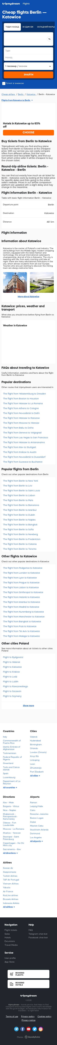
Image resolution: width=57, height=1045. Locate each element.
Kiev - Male (8, 803)
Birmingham (36, 745)
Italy (5, 737)
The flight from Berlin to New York (20, 481)
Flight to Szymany (12, 696)
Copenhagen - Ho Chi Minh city (13, 844)
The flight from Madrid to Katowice (21, 607)
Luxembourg (9, 777)
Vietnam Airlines (11, 884)
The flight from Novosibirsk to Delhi (21, 413)
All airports (35, 841)
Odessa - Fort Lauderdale (9, 824)
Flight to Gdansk (11, 662)
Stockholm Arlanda (39, 830)
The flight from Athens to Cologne (21, 408)
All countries (9, 787)
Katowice (31, 94)
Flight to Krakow (11, 672)
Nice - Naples (9, 810)
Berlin (21, 94)
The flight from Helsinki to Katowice (21, 597)
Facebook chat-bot (38, 938)
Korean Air (8, 868)
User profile (10, 958)
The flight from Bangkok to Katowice (22, 621)
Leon (32, 764)
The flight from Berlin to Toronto (19, 549)
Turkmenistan (9, 753)
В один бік (28, 27)
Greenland (8, 763)
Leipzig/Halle (36, 806)
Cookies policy (44, 1016)
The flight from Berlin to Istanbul (19, 510)
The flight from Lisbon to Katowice (21, 587)
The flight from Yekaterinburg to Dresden (24, 394)
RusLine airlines (10, 895)
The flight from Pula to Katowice (19, 626)
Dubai (33, 822)
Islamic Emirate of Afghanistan (11, 748)
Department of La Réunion (11, 782)
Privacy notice (28, 1020)
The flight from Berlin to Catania (20, 544)
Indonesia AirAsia (11, 903)
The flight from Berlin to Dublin (19, 515)
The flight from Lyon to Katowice (20, 578)
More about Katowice (28, 296)
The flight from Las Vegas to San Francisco (25, 437)
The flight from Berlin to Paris (18, 500)
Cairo (32, 810)
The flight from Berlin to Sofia (18, 529)
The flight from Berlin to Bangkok (20, 525)
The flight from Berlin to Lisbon (19, 495)
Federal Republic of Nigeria (12, 758)
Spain (5, 773)
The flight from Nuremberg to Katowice (23, 612)
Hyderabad (35, 741)
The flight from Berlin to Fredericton (21, 539)
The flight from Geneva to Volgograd (22, 433)
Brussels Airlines (10, 899)
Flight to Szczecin (12, 691)
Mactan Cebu (36, 826)
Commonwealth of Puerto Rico (12, 742)
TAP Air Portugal (11, 880)
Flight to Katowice (12, 667)
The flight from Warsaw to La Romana (23, 403)
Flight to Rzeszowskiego (15, 686)
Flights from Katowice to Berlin (16, 100)
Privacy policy (28, 1016)
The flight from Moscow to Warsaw (21, 423)
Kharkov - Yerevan (12, 833)
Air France (8, 891)
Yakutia (6, 888)
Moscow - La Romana (13, 829)
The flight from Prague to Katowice (21, 583)
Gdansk (33, 737)
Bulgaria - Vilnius (11, 806)
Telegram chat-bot (38, 934)
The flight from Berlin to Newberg (20, 534)
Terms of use (12, 1016)
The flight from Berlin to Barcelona (21, 505)
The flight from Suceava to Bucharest (22, 462)
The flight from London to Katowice (21, 573)
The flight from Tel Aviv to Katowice (21, 631)
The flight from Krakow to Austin (19, 452)
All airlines (8, 907)
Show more (28, 706)
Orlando (34, 748)
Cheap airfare (8, 94)
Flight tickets (11, 930)
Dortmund (35, 834)
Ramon (33, 803)
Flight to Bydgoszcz (13, 657)
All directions (9, 853)
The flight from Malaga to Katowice (21, 636)
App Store (9, 962)
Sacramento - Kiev (12, 849)
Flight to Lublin (10, 681)
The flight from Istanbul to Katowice (21, 602)
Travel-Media (11, 945)
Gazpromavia (9, 872)
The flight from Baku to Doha (18, 428)
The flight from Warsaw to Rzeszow (21, 418)
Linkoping (34, 760)
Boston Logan (36, 818)
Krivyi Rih (34, 756)
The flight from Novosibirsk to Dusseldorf (24, 457)
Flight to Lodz (10, 677)
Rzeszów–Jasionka (39, 814)
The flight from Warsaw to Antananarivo (24, 442)
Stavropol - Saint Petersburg (11, 838)
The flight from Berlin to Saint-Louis (21, 491)
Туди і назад (12, 27)
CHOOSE (28, 132)
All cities (34, 776)
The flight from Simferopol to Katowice (23, 592)
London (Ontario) (38, 752)
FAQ (31, 930)
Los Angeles (36, 837)
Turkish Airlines (10, 876)
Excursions (10, 941)
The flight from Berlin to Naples (19, 520)
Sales (7, 934)
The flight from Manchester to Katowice (24, 617)
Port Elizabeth (37, 772)
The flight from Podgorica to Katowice (22, 568)
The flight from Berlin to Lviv (17, 486)
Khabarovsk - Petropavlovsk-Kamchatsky (10, 816)
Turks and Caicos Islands (11, 768)
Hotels (8, 938)
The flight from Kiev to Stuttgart (19, 447)
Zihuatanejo (35, 768)
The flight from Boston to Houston (21, 399)
